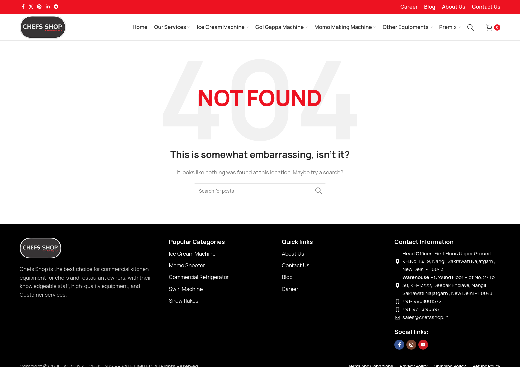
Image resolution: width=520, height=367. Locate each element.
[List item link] (222, 254)
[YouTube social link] (423, 345)
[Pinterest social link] (39, 6)
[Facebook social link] (23, 6)
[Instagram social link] (411, 345)
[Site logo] (43, 26)
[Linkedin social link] (48, 6)
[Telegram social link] (56, 6)
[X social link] (31, 6)
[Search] (470, 27)
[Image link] (40, 247)
